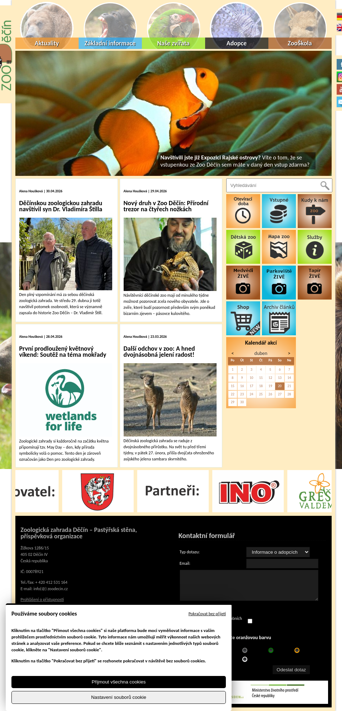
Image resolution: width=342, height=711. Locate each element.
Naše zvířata (173, 43)
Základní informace (110, 43)
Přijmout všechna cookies (118, 682)
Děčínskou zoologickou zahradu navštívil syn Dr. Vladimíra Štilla (61, 206)
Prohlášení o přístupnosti (42, 599)
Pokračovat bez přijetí (207, 613)
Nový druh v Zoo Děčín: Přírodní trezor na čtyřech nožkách (166, 206)
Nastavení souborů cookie (118, 697)
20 (280, 386)
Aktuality (47, 43)
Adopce (237, 43)
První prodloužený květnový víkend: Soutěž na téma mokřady (62, 352)
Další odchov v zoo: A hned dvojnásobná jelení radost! (159, 352)
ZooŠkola (300, 43)
